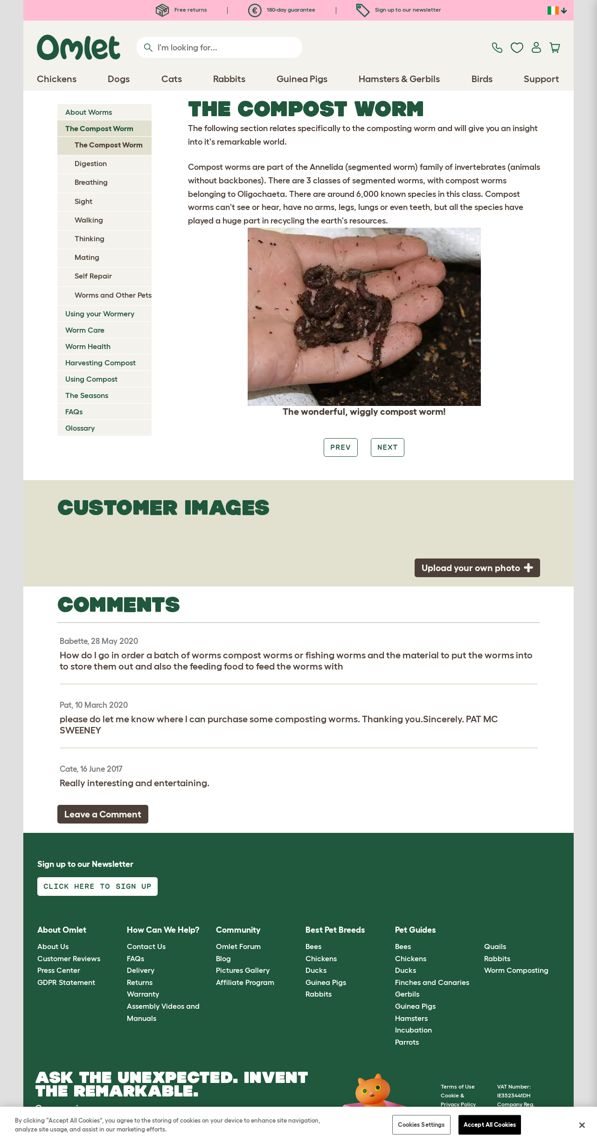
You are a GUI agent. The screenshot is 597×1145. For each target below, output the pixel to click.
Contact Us (146, 946)
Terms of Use (458, 1086)
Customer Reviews (68, 958)
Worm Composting (516, 970)
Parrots (407, 1042)
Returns (140, 982)
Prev (340, 447)
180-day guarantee (281, 10)
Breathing (91, 182)
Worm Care (84, 330)
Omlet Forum (238, 946)
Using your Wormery (99, 313)
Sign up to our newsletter (398, 10)
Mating (87, 257)
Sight (83, 201)
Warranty (143, 994)
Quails (495, 946)
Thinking (89, 238)
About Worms (88, 112)
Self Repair (93, 276)
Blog (223, 958)
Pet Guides (415, 930)
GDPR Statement (66, 982)
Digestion (91, 163)
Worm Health (88, 346)
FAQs (74, 411)
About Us (53, 946)
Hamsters (411, 1018)
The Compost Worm (99, 128)
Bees (313, 946)
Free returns (181, 10)
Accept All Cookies (490, 1124)
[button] (477, 930)
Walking (89, 220)
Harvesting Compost (100, 362)
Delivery (140, 970)
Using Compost (91, 379)
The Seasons (86, 395)
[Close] (582, 1125)
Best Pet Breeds (335, 930)
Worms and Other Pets (113, 295)
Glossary (80, 428)
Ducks (315, 970)
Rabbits (318, 994)
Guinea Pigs (325, 982)
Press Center (58, 970)
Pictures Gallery (243, 970)
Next (387, 447)
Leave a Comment (102, 814)
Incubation (413, 1030)
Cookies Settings (421, 1124)
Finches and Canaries (432, 982)
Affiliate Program (245, 982)
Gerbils (407, 994)
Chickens (321, 958)
